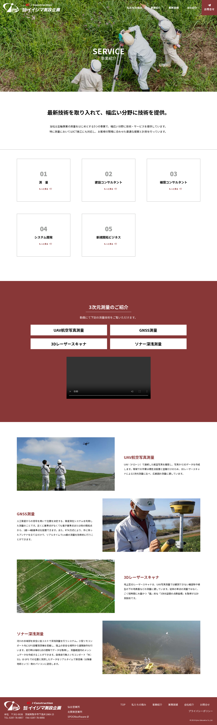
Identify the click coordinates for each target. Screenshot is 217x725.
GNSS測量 (148, 330)
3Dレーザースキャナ (68, 344)
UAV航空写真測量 (69, 330)
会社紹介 (192, 7)
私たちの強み (134, 7)
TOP (122, 704)
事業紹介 (155, 7)
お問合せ (205, 704)
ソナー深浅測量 (148, 344)
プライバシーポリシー (200, 711)
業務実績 (174, 7)
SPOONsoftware (77, 716)
